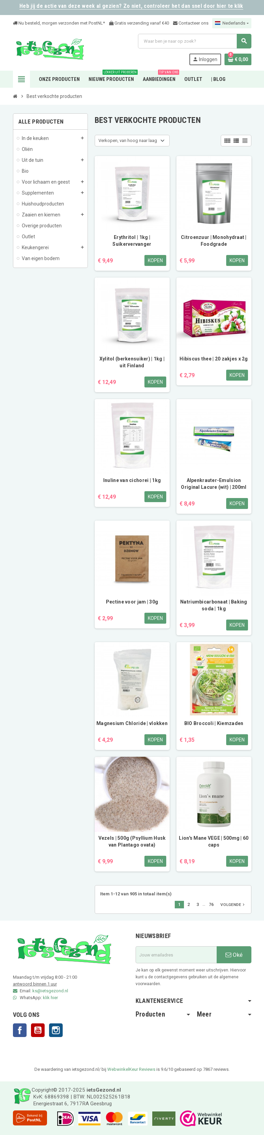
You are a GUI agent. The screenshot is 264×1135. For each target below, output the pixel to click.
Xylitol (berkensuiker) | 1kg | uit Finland (132, 362)
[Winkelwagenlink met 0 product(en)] (237, 59)
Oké (234, 954)
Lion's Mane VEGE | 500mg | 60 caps (213, 841)
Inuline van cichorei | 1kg (132, 480)
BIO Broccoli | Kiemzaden (214, 723)
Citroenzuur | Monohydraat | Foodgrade (214, 241)
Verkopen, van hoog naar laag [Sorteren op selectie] (127, 140)
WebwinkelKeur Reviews (131, 1069)
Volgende (233, 904)
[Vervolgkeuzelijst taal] (231, 23)
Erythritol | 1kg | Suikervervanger (131, 241)
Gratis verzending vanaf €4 (138, 23)
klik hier (50, 997)
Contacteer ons (190, 23)
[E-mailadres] (176, 954)
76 (211, 904)
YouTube (38, 1030)
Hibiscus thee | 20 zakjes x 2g (214, 358)
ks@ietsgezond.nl (50, 990)
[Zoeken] (194, 41)
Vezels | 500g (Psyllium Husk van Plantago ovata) (132, 841)
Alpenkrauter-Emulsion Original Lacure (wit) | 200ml (213, 484)
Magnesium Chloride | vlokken (132, 723)
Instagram (56, 1030)
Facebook (20, 1030)
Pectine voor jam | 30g (132, 602)
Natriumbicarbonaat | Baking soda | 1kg (213, 605)
